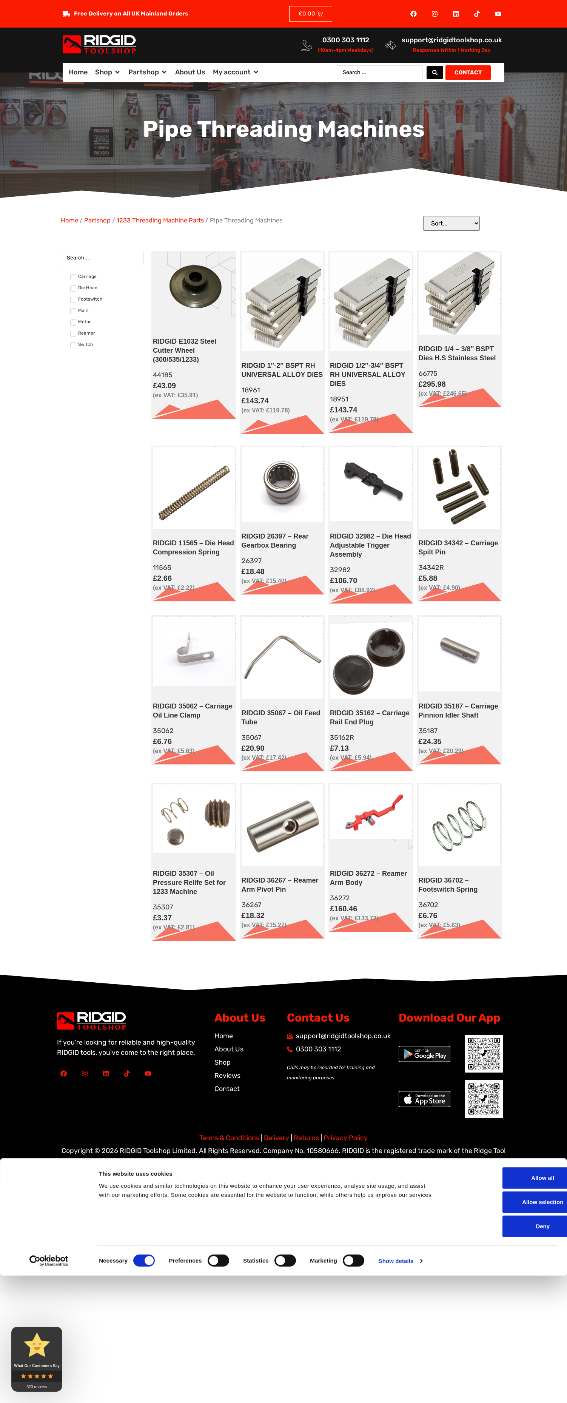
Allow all (504, 855)
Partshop (97, 220)
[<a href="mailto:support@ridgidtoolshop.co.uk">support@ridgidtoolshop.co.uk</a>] (390, 45)
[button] (108, 72)
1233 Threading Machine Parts (160, 220)
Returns (306, 1138)
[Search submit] (435, 72)
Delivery (276, 1138)
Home (69, 220)
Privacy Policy (346, 1138)
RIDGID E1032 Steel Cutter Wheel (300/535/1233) (184, 350)
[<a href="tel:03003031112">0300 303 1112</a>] (306, 45)
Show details (396, 933)
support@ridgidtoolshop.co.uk (452, 40)
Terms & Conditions (229, 1138)
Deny (504, 904)
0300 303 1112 (345, 40)
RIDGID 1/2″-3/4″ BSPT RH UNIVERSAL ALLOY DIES (367, 374)
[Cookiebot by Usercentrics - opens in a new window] (49, 933)
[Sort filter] (451, 223)
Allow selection (503, 880)
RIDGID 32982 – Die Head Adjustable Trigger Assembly (370, 545)
